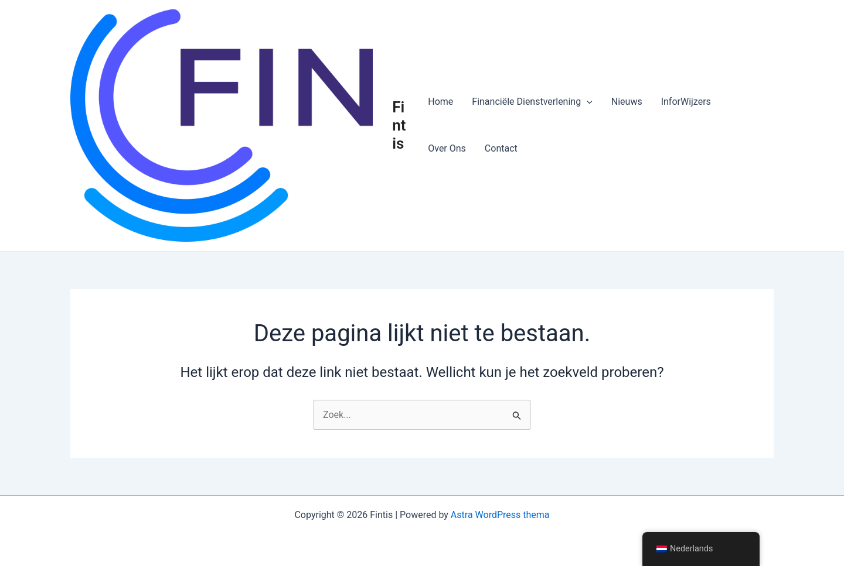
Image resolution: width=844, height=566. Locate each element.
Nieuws (626, 101)
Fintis (399, 125)
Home (440, 101)
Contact (501, 148)
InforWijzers (686, 101)
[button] (587, 101)
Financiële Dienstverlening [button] (532, 101)
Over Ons (447, 148)
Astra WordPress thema (500, 514)
